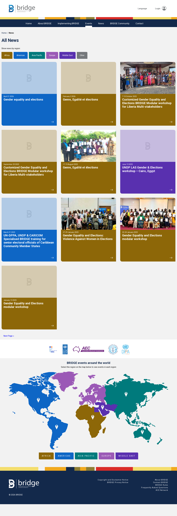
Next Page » (8, 336)
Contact (139, 23)
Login (160, 8)
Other (82, 55)
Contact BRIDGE (160, 482)
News (101, 23)
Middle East (67, 55)
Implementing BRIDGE (68, 23)
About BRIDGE (45, 23)
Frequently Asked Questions (154, 488)
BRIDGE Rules (161, 485)
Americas (21, 55)
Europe (52, 55)
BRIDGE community (119, 23)
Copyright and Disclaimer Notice (113, 480)
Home (29, 23)
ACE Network (162, 490)
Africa (6, 55)
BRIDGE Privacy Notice (117, 482)
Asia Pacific (37, 55)
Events (88, 23)
